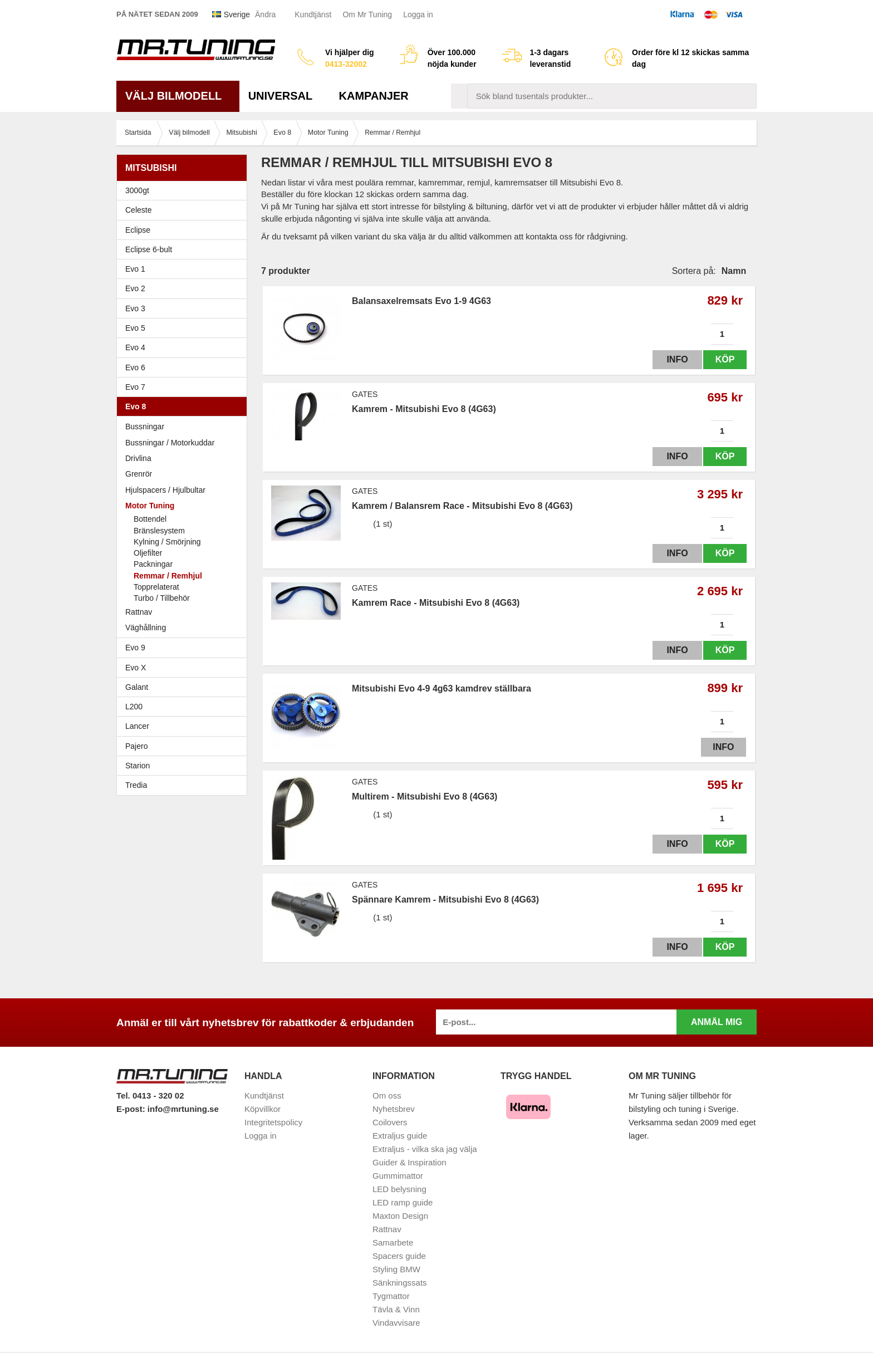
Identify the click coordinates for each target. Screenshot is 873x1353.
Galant (184, 687)
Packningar (153, 564)
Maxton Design (400, 1215)
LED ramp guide (402, 1202)
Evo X (184, 667)
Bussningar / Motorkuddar (169, 442)
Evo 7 (184, 387)
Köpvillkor (262, 1109)
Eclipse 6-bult (184, 249)
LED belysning (399, 1189)
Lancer (184, 726)
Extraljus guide (399, 1135)
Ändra (265, 14)
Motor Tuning (184, 505)
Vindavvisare (396, 1322)
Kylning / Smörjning (167, 541)
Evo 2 (184, 288)
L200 (134, 706)
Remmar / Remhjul (168, 575)
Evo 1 (184, 268)
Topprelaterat (156, 586)
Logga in (418, 14)
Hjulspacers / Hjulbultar (165, 490)
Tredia (136, 785)
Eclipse (184, 230)
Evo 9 (184, 647)
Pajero (136, 746)
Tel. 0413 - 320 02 (150, 1095)
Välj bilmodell (177, 96)
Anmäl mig (716, 1022)
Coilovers (390, 1122)
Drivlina (138, 458)
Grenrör (138, 473)
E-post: (132, 1109)
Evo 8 (184, 406)
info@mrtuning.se (183, 1109)
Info (672, 359)
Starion (137, 765)
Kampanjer (374, 96)
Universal (284, 96)
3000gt (184, 190)
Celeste (138, 209)
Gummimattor (397, 1175)
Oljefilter (148, 552)
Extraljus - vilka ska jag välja (424, 1149)
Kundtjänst (313, 14)
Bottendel (150, 518)
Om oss (386, 1095)
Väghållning (145, 627)
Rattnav (138, 611)
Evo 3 (184, 308)
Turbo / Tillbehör (162, 598)
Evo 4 (184, 347)
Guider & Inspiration (409, 1162)
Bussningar (144, 426)
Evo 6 (184, 367)
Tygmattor (391, 1296)
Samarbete (392, 1242)
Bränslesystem (159, 530)
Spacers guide (399, 1256)
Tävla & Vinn (396, 1309)
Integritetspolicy (273, 1122)
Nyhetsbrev (393, 1109)
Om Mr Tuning (367, 14)
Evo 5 (184, 327)
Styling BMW (396, 1269)
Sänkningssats (399, 1282)
